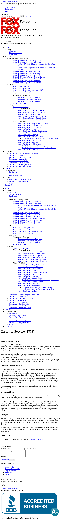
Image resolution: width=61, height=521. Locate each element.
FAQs (7, 476)
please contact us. (37, 439)
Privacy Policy (10, 468)
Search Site (27, 16)
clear (7, 461)
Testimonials (9, 474)
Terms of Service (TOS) (13, 470)
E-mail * (28, 449)
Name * (3, 449)
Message (4, 457)
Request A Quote (10, 472)
